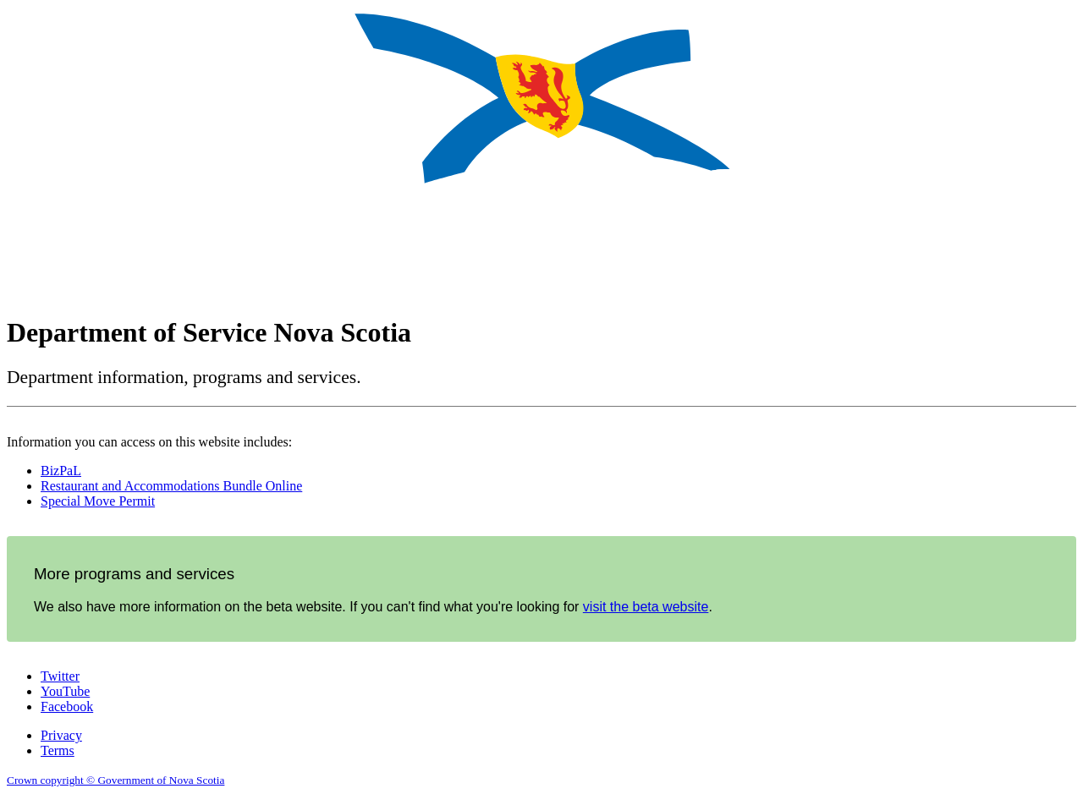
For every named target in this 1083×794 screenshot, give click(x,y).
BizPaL (61, 470)
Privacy (61, 735)
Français (1050, 315)
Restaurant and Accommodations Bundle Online (171, 486)
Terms (57, 750)
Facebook (67, 706)
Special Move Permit (98, 501)
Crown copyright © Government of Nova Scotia (115, 780)
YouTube (65, 691)
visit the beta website (646, 607)
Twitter (60, 676)
